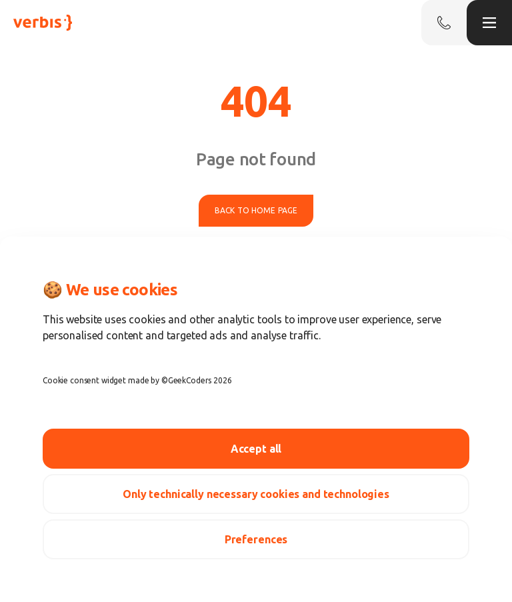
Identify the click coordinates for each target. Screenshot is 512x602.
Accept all (256, 449)
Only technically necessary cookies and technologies (256, 494)
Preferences (256, 539)
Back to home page (256, 210)
